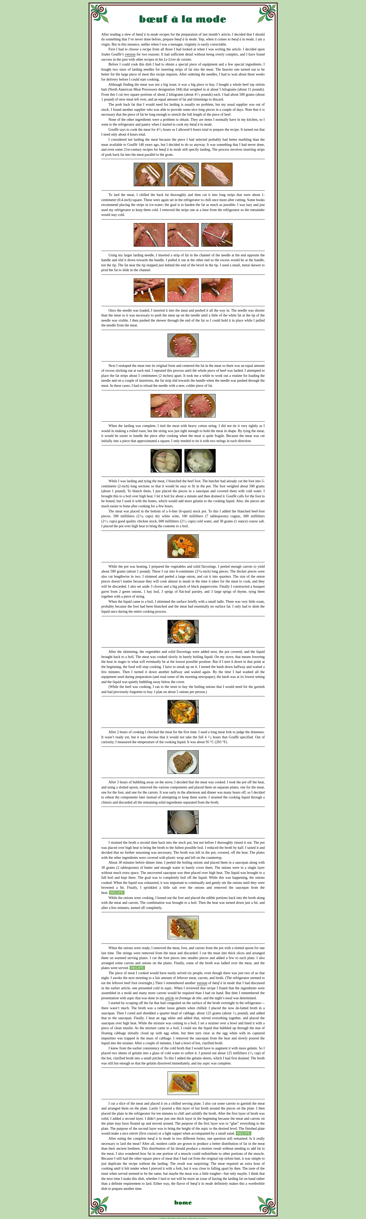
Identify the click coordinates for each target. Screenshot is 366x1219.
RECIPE (116, 893)
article (169, 998)
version (130, 54)
